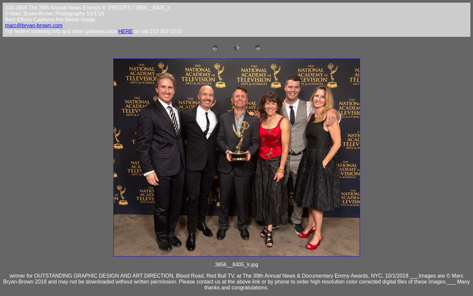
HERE (125, 31)
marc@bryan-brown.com (33, 25)
